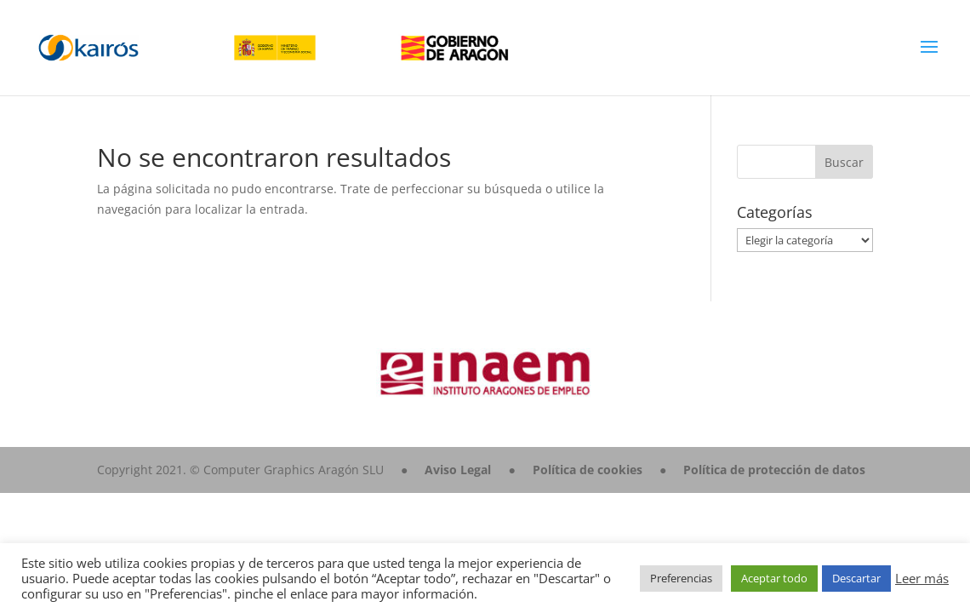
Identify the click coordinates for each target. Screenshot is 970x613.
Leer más (922, 578)
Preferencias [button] (681, 578)
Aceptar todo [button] (774, 578)
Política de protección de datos (774, 469)
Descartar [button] (856, 578)
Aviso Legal (458, 469)
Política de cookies (587, 469)
